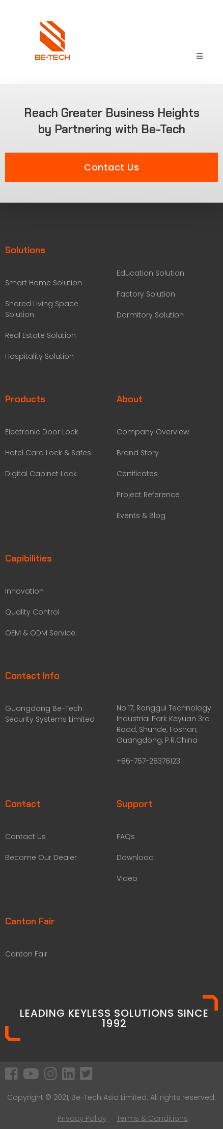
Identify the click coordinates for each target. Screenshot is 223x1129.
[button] (111, 167)
